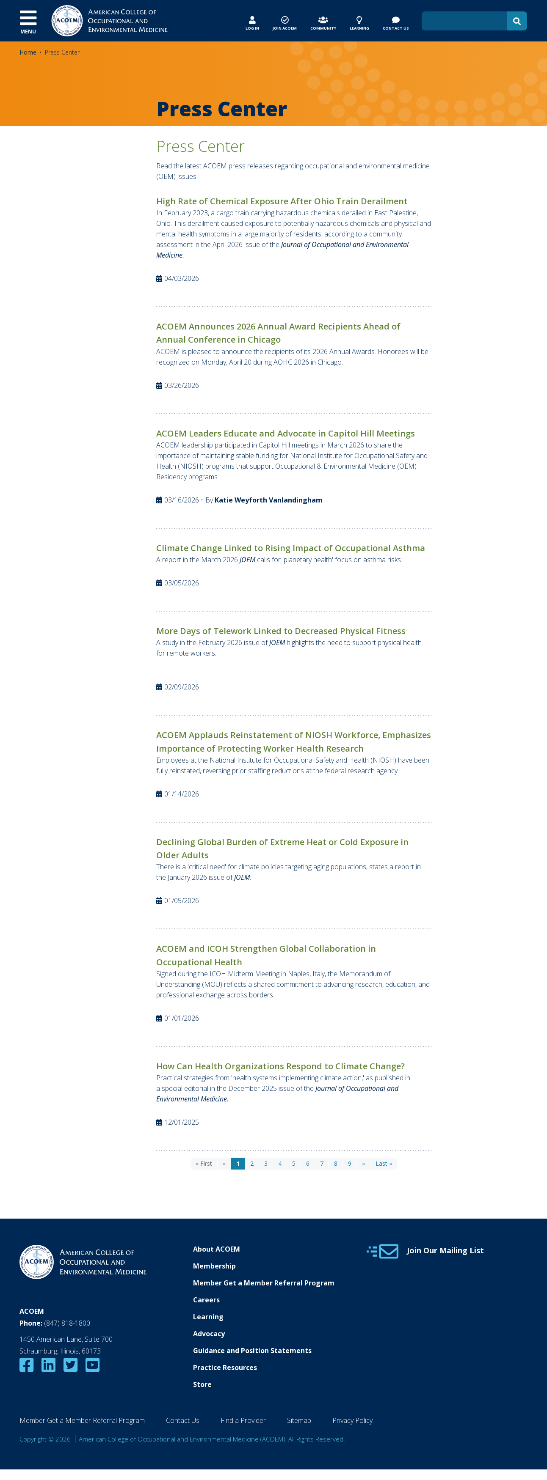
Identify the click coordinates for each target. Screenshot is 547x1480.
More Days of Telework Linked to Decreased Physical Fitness (281, 631)
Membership (214, 1266)
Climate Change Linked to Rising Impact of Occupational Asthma (290, 548)
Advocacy (209, 1333)
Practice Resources (225, 1367)
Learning (208, 1316)
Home (27, 52)
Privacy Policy (352, 1420)
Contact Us (182, 1420)
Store (202, 1384)
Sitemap (299, 1420)
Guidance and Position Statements (252, 1350)
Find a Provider (243, 1420)
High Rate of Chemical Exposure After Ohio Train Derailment (282, 201)
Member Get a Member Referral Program (263, 1283)
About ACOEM (216, 1249)
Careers (206, 1299)
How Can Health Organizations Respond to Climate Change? (280, 1066)
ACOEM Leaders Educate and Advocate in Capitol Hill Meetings (285, 433)
